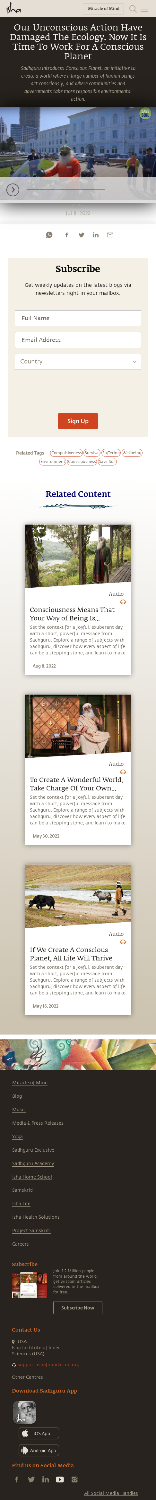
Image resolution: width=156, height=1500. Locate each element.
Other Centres (27, 1377)
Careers (20, 1244)
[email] (110, 234)
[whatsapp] (49, 234)
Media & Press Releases (38, 1123)
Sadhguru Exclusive (33, 1150)
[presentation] (78, 388)
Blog (17, 1096)
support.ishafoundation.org (48, 1364)
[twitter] (81, 234)
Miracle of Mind (30, 1082)
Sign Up (78, 421)
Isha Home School (32, 1177)
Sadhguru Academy (33, 1163)
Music (19, 1109)
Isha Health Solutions (36, 1217)
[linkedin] (95, 234)
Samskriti (23, 1190)
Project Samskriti (31, 1230)
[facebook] (67, 235)
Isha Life (21, 1203)
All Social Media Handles (111, 1493)
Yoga (17, 1136)
